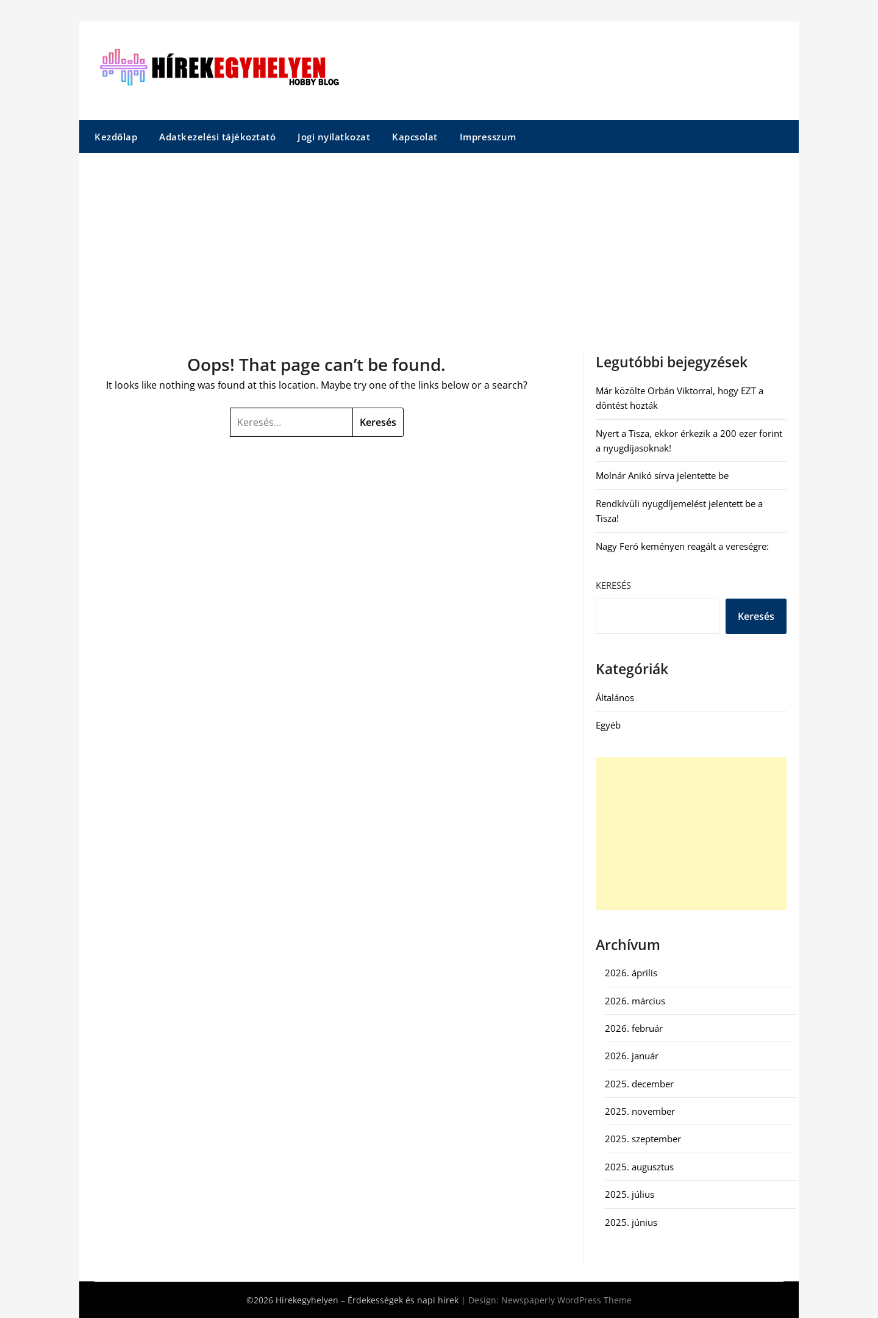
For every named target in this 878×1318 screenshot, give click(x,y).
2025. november (640, 1111)
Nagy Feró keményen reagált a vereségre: (682, 546)
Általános (615, 697)
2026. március (635, 1001)
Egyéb (608, 725)
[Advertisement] (439, 244)
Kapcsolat (415, 137)
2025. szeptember (643, 1139)
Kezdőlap (116, 137)
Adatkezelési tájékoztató (217, 137)
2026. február (634, 1028)
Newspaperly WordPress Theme (566, 1300)
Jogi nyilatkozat (334, 137)
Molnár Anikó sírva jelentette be (662, 475)
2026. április (631, 973)
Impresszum (488, 137)
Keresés (613, 585)
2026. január (632, 1056)
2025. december (639, 1084)
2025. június (631, 1222)
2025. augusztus (639, 1167)
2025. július (629, 1194)
